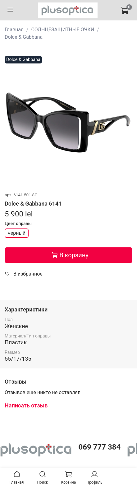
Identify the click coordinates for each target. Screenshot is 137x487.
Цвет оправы (18, 223)
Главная (14, 30)
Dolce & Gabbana (24, 37)
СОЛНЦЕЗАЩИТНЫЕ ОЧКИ (62, 30)
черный (16, 233)
